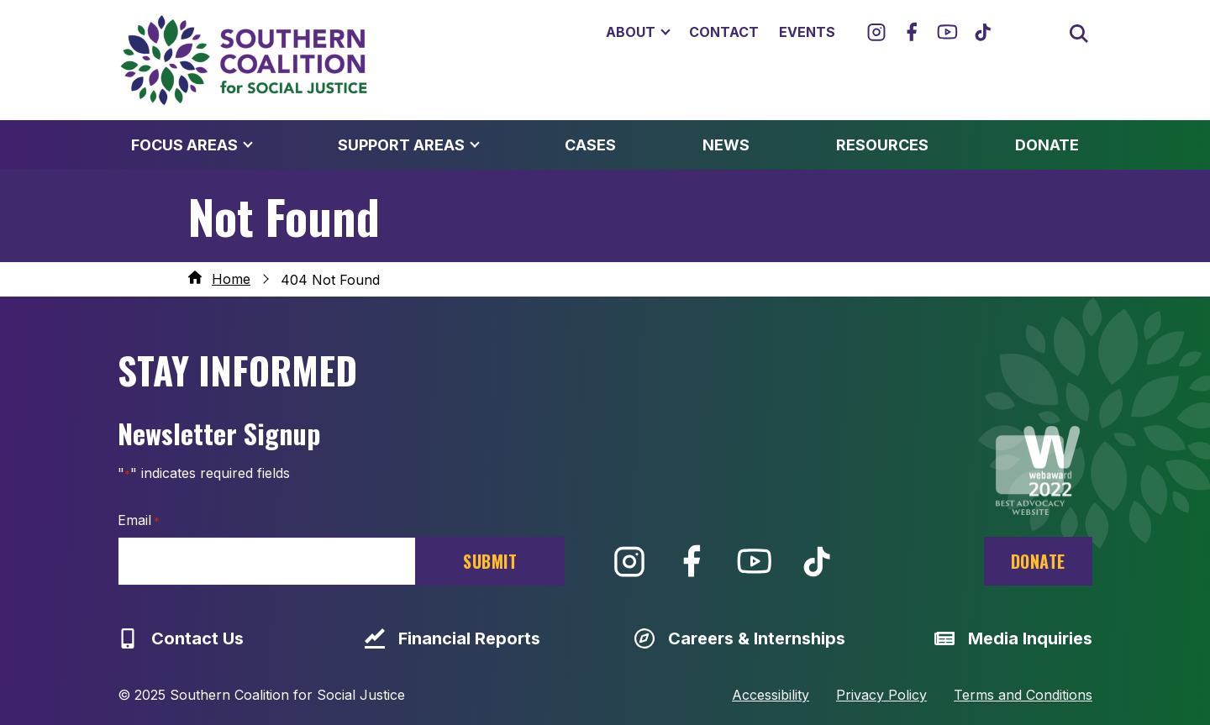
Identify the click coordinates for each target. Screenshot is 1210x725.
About (630, 32)
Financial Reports (452, 638)
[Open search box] (1077, 31)
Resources (882, 145)
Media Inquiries (1013, 638)
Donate (1047, 145)
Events (807, 32)
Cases (590, 145)
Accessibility (770, 694)
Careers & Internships (739, 638)
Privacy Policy (881, 694)
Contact (724, 32)
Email (139, 521)
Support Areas (401, 145)
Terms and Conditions (1023, 694)
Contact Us (181, 638)
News (726, 145)
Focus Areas (184, 145)
